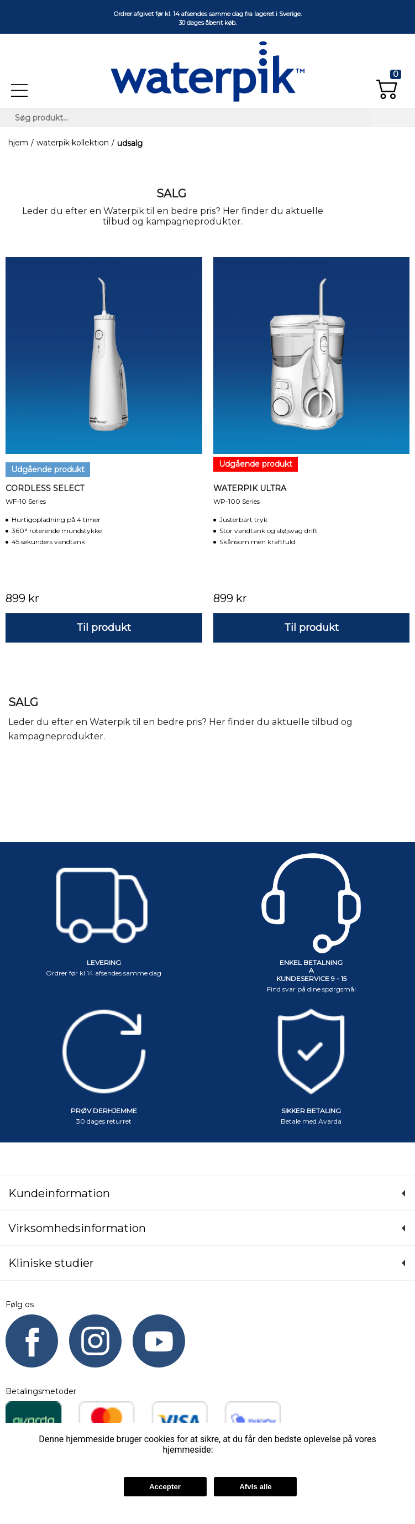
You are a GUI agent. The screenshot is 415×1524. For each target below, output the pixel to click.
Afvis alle (255, 1487)
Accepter (165, 1487)
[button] (388, 84)
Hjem (18, 143)
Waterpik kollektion (72, 143)
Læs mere (233, 1449)
